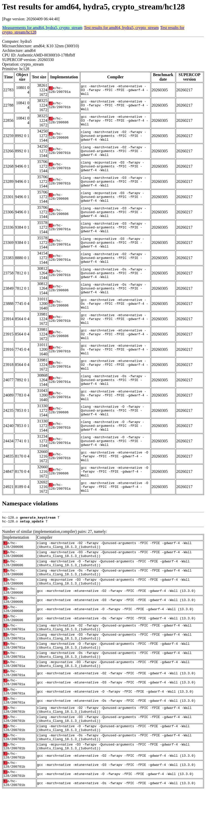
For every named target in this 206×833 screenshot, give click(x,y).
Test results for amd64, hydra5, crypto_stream (121, 27)
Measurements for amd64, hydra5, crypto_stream (42, 27)
